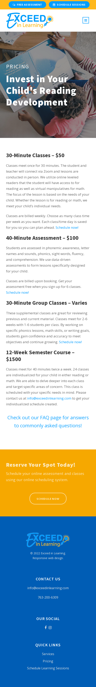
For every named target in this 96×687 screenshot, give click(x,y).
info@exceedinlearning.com (49, 398)
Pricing (48, 661)
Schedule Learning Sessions (48, 668)
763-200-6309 (48, 597)
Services (48, 654)
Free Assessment (27, 4)
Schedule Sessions (69, 4)
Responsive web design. (48, 558)
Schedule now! (67, 227)
